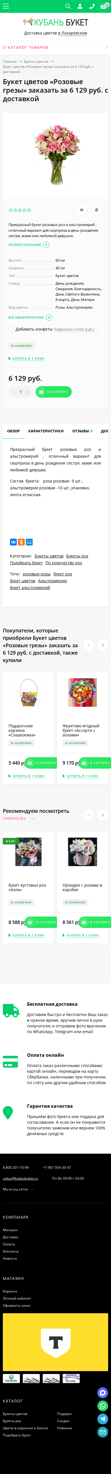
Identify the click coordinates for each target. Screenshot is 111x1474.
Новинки (64, 1428)
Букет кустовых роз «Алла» (27, 887)
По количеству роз (64, 562)
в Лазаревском (72, 33)
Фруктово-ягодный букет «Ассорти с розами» (81, 730)
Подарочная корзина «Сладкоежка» (22, 730)
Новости (10, 1258)
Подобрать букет (26, 562)
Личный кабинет (17, 1298)
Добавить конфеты (31, 329)
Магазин (10, 1229)
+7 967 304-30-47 (57, 1167)
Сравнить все (19, 818)
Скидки (63, 1420)
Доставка (10, 1237)
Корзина (10, 1291)
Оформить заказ (16, 1305)
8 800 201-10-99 (16, 1167)
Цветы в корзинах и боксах (25, 1428)
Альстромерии (52, 580)
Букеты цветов (36, 61)
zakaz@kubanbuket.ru (20, 1178)
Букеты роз (77, 556)
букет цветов (22, 580)
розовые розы (37, 574)
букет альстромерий (30, 587)
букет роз (63, 574)
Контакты (11, 1251)
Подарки (64, 1413)
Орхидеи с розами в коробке (82, 887)
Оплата (9, 1244)
